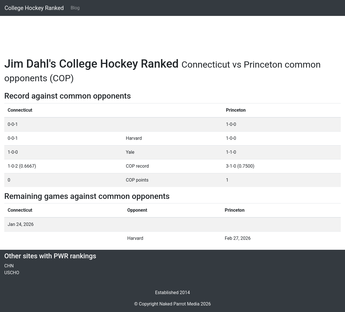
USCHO (11, 272)
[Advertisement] (172, 33)
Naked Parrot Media (179, 304)
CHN (9, 266)
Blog (75, 8)
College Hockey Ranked (34, 8)
